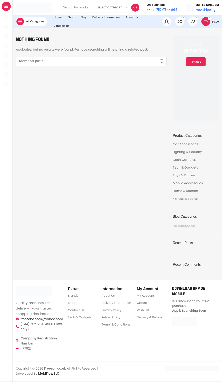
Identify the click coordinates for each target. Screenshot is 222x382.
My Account (145, 297)
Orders (142, 305)
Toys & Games (184, 177)
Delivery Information (116, 305)
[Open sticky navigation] (31, 23)
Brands (73, 297)
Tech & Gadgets (185, 169)
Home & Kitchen (185, 192)
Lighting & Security (187, 153)
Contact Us (76, 312)
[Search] (91, 63)
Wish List (143, 312)
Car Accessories (185, 145)
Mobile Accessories (188, 184)
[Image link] (34, 292)
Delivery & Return (149, 319)
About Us (108, 297)
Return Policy (111, 319)
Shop (72, 305)
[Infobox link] (202, 8)
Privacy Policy (112, 312)
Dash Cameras (185, 161)
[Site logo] (34, 8)
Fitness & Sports (185, 200)
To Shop (195, 63)
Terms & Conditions (116, 326)
